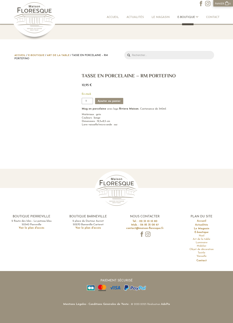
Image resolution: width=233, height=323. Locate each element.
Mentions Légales (74, 304)
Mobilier (201, 246)
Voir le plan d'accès (31, 228)
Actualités (135, 17)
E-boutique (187, 17)
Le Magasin (161, 17)
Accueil (113, 17)
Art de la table (58, 55)
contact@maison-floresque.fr (145, 228)
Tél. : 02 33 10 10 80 (145, 221)
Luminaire (201, 242)
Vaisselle (202, 256)
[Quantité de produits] (87, 101)
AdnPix (165, 304)
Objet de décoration (201, 249)
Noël (201, 235)
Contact (213, 17)
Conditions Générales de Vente (109, 304)
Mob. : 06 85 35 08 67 (145, 225)
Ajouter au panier (109, 101)
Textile (201, 252)
